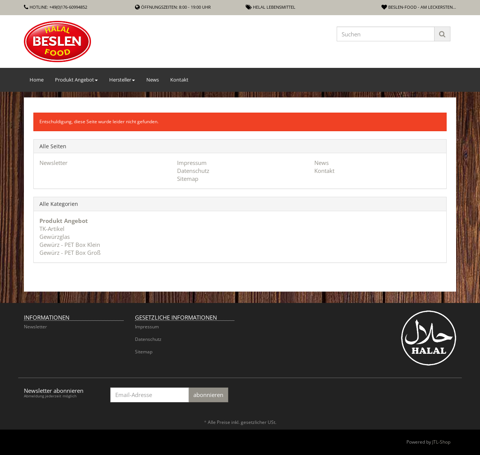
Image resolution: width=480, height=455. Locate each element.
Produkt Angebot (76, 79)
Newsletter (53, 162)
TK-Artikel (51, 228)
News (152, 79)
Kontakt (179, 79)
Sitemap (187, 178)
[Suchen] (386, 34)
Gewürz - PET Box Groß (69, 252)
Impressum (192, 162)
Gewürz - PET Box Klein (69, 244)
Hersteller (122, 79)
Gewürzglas (54, 236)
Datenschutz (193, 170)
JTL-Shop (441, 442)
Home (37, 79)
